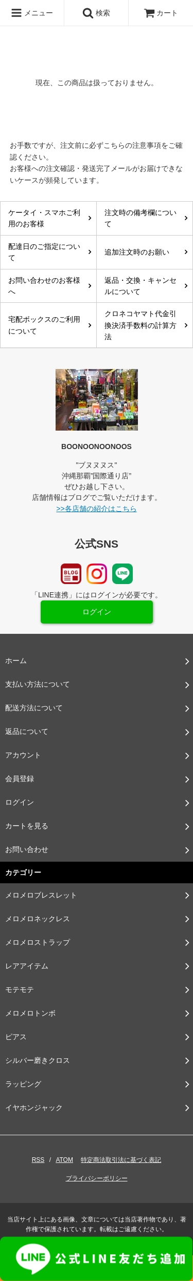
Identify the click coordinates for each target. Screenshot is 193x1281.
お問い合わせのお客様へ (44, 286)
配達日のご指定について (44, 252)
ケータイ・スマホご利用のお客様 (44, 218)
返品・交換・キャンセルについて (140, 286)
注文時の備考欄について (140, 218)
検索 (96, 12)
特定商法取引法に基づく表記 (121, 1159)
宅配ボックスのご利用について (44, 325)
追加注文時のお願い (136, 252)
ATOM (64, 1159)
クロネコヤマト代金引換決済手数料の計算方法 (140, 325)
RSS (38, 1159)
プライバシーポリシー (97, 1178)
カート (161, 13)
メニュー (32, 12)
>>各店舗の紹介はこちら (96, 508)
